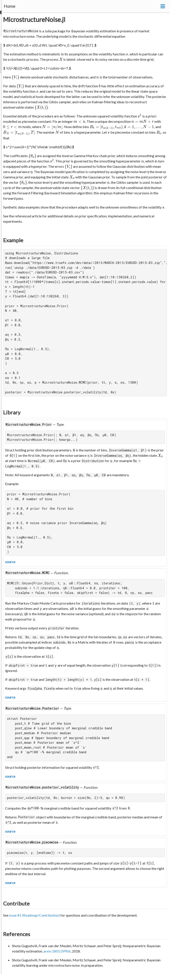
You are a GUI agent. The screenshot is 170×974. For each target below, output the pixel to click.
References (16, 934)
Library (11, 412)
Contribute (16, 903)
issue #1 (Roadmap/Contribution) (34, 915)
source (10, 562)
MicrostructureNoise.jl (34, 19)
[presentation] (127, 54)
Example (13, 240)
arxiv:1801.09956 (57, 951)
